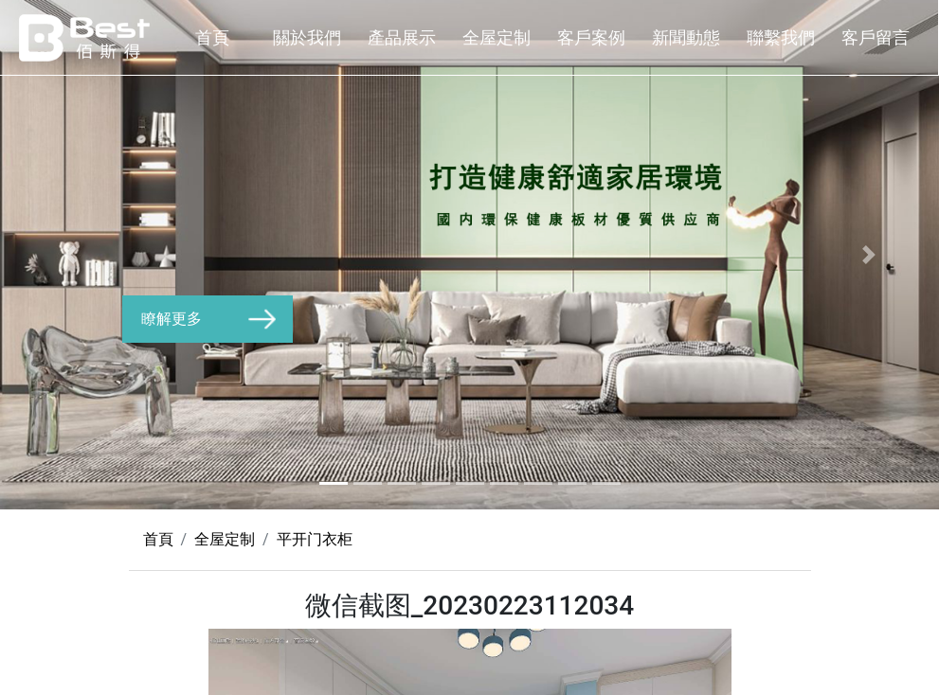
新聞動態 (686, 37)
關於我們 (307, 37)
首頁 (212, 37)
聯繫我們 (781, 37)
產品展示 (402, 37)
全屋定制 (496, 37)
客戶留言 (875, 37)
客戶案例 (591, 37)
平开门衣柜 (314, 539)
